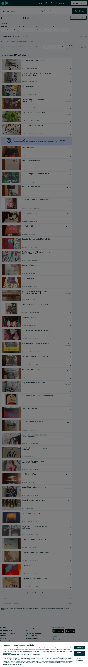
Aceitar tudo (79, 647)
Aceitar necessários (79, 653)
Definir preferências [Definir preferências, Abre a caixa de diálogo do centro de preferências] (79, 659)
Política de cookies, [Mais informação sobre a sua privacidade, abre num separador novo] (62, 651)
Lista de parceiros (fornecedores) (12, 664)
